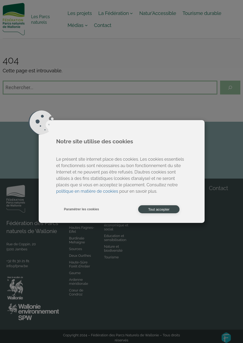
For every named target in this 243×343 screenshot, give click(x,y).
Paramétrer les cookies (81, 209)
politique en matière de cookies (87, 191)
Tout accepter (158, 209)
